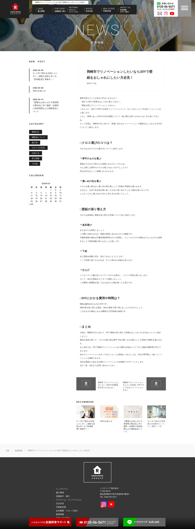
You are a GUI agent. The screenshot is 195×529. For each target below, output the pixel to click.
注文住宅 (60, 503)
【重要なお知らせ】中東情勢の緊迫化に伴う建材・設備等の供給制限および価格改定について (133, 426)
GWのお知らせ (106, 421)
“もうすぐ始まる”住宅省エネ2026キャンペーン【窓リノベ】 (156, 423)
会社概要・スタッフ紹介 (67, 511)
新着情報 (18, 450)
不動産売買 (61, 507)
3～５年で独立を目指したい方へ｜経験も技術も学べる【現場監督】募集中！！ (45, 76)
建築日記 (35, 132)
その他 (34, 164)
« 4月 (31, 204)
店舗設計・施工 (63, 496)
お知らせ (35, 153)
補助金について (38, 137)
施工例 (34, 142)
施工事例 (60, 492)
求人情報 (35, 158)
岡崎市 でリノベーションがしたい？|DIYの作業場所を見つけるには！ (108, 385)
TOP (7, 450)
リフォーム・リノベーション (69, 500)
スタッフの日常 (38, 148)
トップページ (62, 489)
